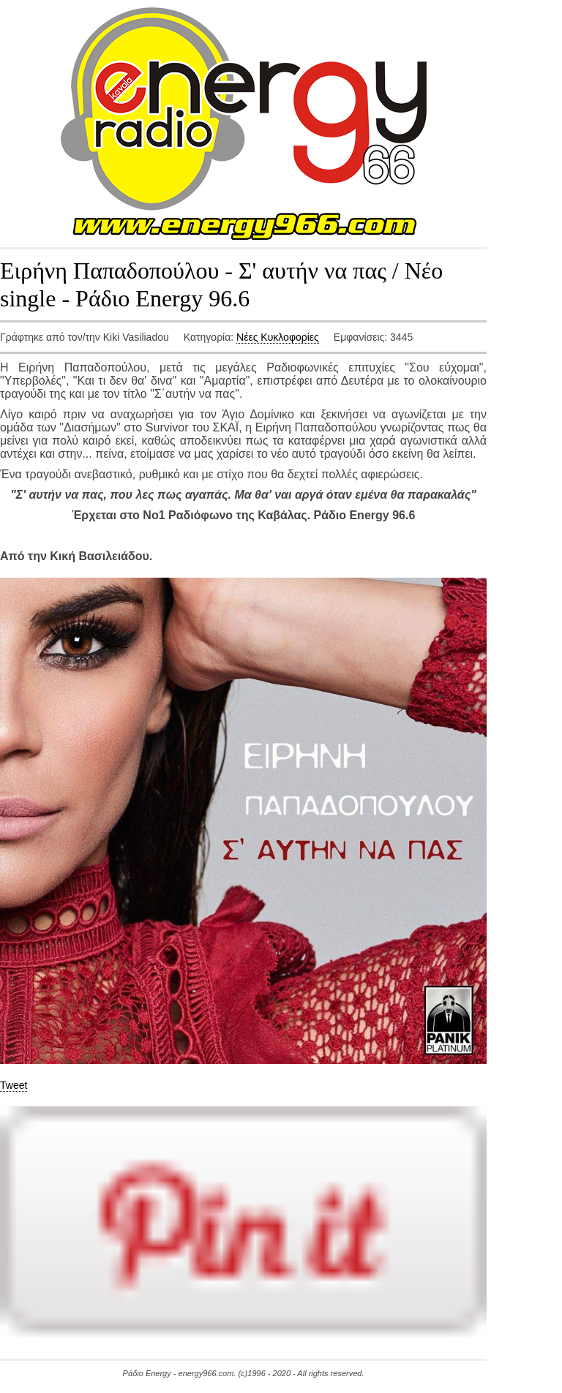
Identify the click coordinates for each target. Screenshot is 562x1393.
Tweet (13, 1085)
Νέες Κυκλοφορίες (277, 337)
